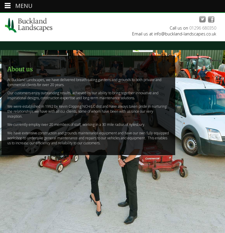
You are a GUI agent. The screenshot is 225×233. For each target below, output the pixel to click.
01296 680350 (202, 28)
